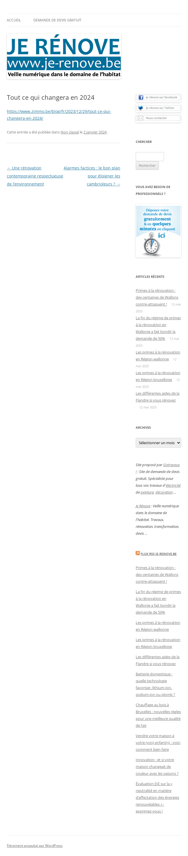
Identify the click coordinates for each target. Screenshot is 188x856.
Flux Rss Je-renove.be (159, 554)
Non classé (70, 132)
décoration (164, 492)
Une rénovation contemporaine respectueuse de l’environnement (35, 176)
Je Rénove (143, 505)
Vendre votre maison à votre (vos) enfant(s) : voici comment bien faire (158, 742)
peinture (147, 492)
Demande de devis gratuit (57, 20)
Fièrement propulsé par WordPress (35, 845)
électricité (173, 485)
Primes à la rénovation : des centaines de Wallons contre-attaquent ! (157, 297)
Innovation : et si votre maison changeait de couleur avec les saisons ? (157, 766)
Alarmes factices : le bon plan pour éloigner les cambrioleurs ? (92, 176)
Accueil (14, 20)
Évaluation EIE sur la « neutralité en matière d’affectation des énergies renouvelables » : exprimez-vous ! (157, 797)
